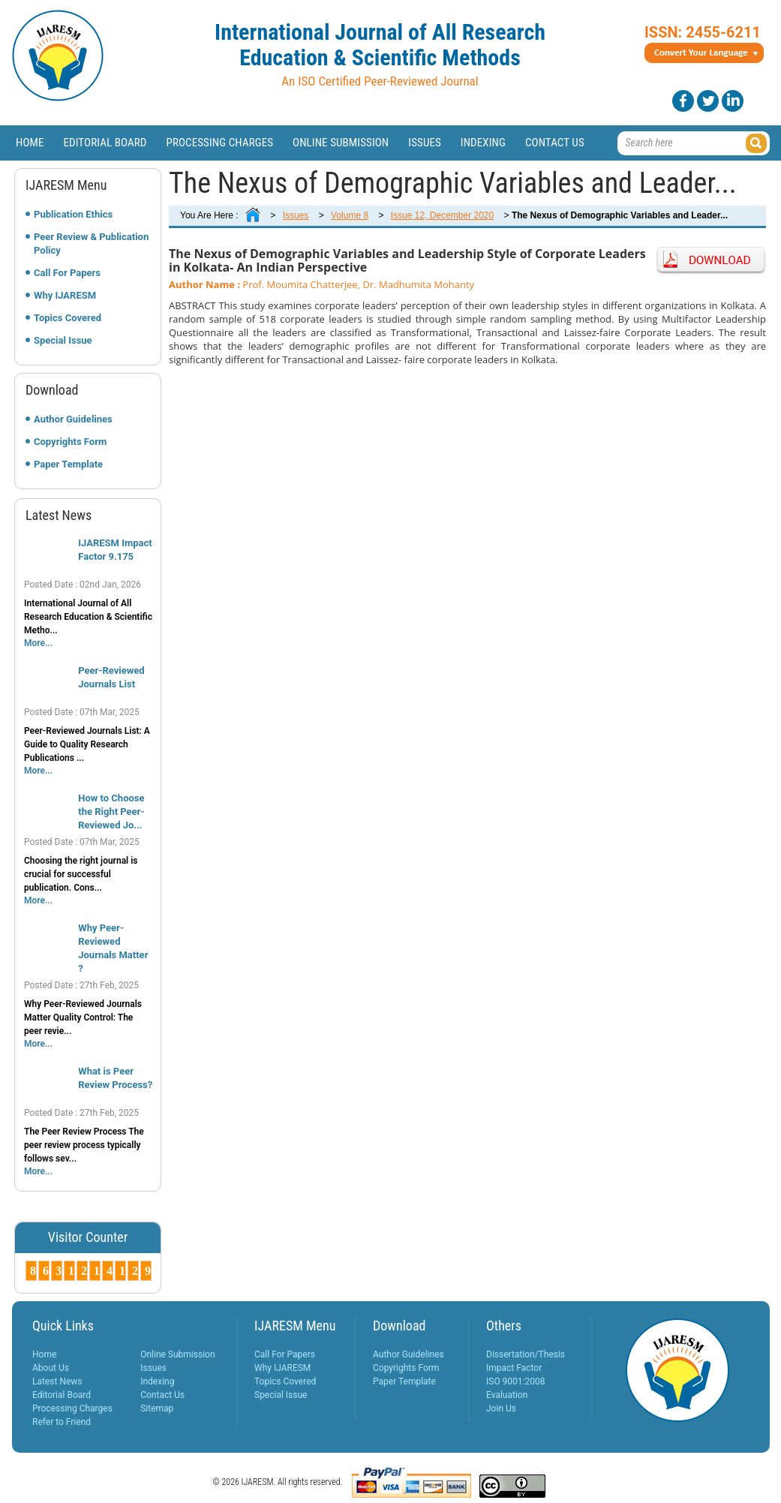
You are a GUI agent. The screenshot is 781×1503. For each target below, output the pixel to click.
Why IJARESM (65, 295)
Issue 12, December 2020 (442, 215)
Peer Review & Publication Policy (91, 243)
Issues (424, 142)
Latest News (57, 1381)
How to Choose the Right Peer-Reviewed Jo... (111, 811)
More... (38, 643)
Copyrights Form (70, 441)
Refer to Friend (61, 1422)
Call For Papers (67, 272)
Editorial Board (105, 142)
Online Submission (341, 142)
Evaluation (506, 1395)
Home (30, 142)
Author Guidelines (73, 419)
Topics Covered (67, 317)
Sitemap (156, 1408)
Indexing (483, 142)
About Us (50, 1368)
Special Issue (63, 340)
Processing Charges (219, 142)
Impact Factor (514, 1368)
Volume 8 (349, 215)
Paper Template (68, 464)
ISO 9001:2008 (515, 1381)
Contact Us (554, 142)
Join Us (501, 1408)
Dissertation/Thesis (525, 1354)
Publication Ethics (73, 214)
